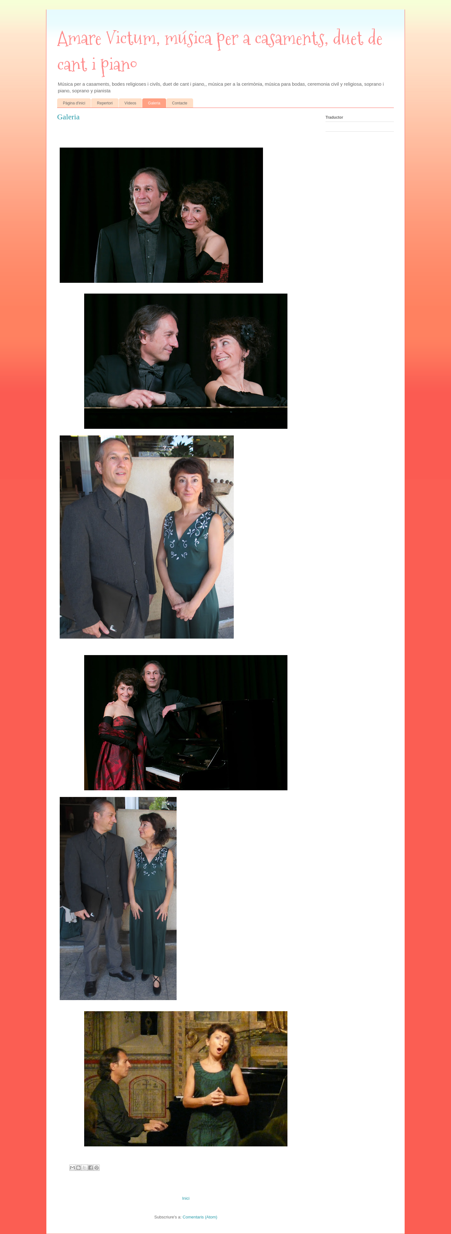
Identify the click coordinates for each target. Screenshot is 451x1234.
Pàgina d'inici (74, 103)
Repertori (104, 103)
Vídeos (130, 103)
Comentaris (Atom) (200, 1217)
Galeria (154, 103)
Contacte (179, 103)
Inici (185, 1198)
